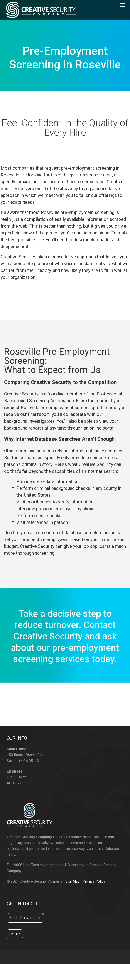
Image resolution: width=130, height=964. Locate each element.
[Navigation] (122, 5)
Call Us (14, 934)
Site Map (72, 881)
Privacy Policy (94, 881)
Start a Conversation (25, 918)
